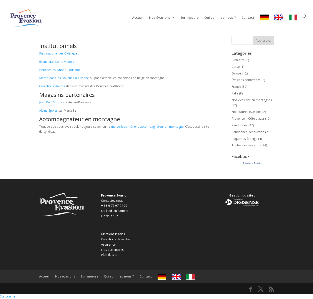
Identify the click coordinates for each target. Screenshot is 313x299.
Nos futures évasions (246, 112)
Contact (247, 18)
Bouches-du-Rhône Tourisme (60, 70)
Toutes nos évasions (246, 145)
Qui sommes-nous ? (220, 18)
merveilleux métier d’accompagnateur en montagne (147, 126)
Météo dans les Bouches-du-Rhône (64, 78)
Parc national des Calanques (59, 53)
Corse (235, 66)
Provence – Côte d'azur (247, 118)
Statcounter (8, 296)
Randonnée (239, 125)
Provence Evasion (252, 163)
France (236, 86)
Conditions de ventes (116, 239)
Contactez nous (112, 200)
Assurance (108, 244)
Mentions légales (113, 234)
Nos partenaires (112, 250)
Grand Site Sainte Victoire (57, 61)
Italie (234, 93)
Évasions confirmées (246, 80)
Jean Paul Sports (50, 102)
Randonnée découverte (247, 132)
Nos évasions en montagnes (251, 100)
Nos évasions (159, 18)
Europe (236, 73)
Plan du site (109, 255)
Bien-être (238, 60)
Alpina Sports (48, 110)
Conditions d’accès (52, 86)
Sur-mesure (189, 18)
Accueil (137, 18)
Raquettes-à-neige (244, 139)
